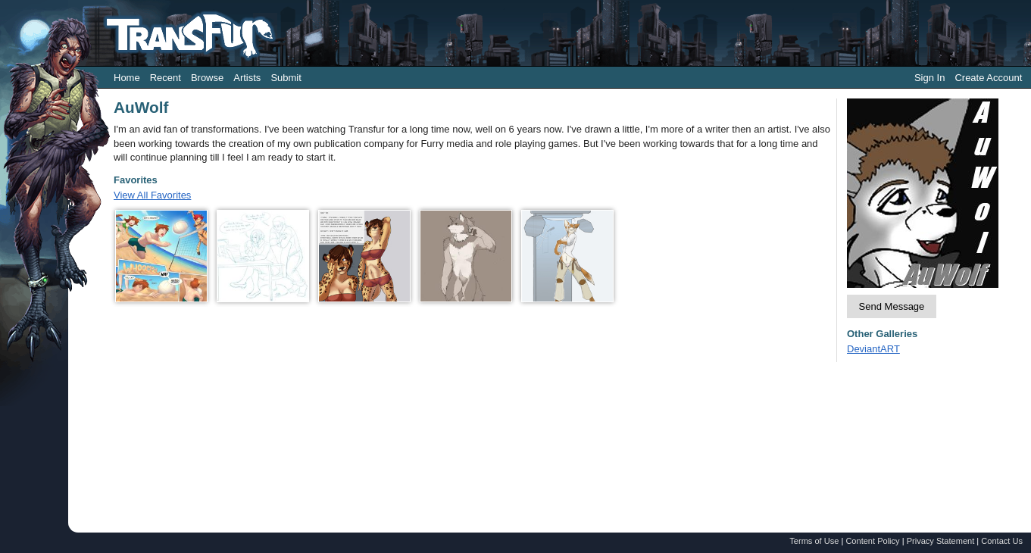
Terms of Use (814, 540)
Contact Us (1002, 540)
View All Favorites (152, 195)
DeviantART (873, 349)
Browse (207, 77)
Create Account (988, 77)
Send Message (892, 306)
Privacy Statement (941, 540)
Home (127, 77)
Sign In (929, 77)
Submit (285, 77)
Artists (247, 77)
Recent (165, 77)
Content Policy (872, 540)
